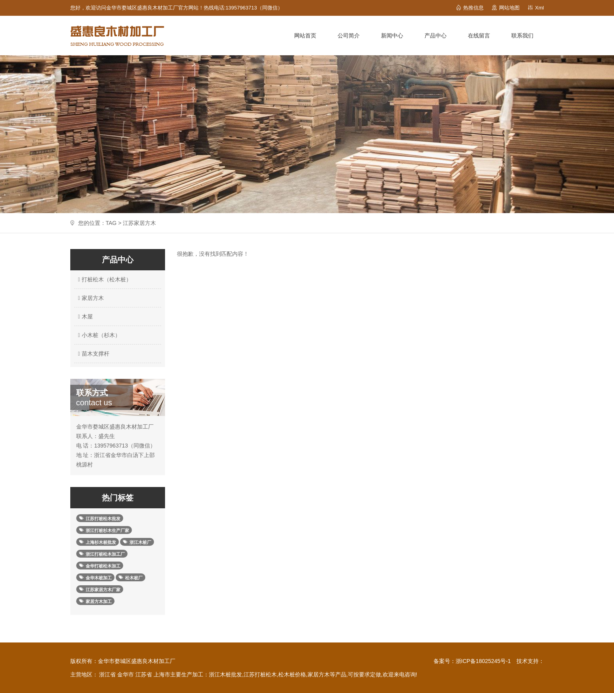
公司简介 (349, 35)
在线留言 (479, 35)
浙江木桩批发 (225, 674)
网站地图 (509, 8)
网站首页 (305, 35)
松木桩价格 (292, 674)
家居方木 (90, 298)
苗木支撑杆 (92, 353)
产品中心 (435, 35)
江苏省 (143, 674)
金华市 (125, 674)
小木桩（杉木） (98, 335)
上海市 (162, 674)
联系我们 (522, 35)
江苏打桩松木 (260, 674)
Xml (539, 8)
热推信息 (473, 8)
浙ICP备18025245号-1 (483, 661)
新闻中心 (392, 35)
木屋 (84, 316)
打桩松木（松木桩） (103, 279)
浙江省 (107, 674)
